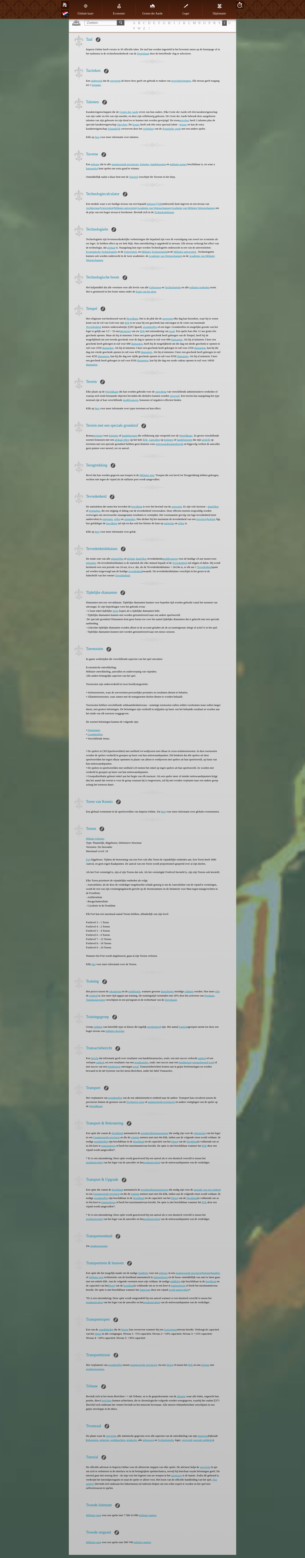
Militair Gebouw (95, 838)
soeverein (115, 80)
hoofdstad (210, 1281)
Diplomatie (219, 9)
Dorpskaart (143, 53)
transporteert (161, 1133)
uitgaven (104, 1440)
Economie (119, 9)
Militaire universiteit (125, 208)
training (183, 1026)
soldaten (189, 991)
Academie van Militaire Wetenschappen (193, 208)
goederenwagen (99, 1246)
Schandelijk (114, 128)
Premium (209, 995)
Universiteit (106, 208)
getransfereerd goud (203, 1062)
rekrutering (115, 991)
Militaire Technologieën (154, 251)
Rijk (127, 322)
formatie (96, 84)
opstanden (129, 519)
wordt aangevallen (179, 1289)
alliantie (181, 1396)
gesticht (206, 439)
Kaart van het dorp (146, 291)
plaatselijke (117, 558)
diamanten (176, 339)
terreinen (98, 435)
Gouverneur (170, 1329)
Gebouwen (155, 287)
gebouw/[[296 (154, 203)
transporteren (108, 1145)
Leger (185, 9)
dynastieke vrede (171, 128)
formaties (186, 80)
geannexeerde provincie (189, 1273)
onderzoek (96, 80)
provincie (201, 519)
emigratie (108, 519)
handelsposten (158, 164)
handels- (215, 1273)
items (115, 610)
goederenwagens (95, 1369)
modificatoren (130, 400)
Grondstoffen (95, 734)
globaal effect (122, 439)
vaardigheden (106, 1329)
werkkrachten (117, 1440)
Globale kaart (86, 9)
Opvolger (122, 124)
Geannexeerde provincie (106, 1137)
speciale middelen (203, 1440)
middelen (143, 1273)
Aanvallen (154, 439)
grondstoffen (150, 326)
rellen (117, 519)
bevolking (136, 506)
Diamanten (94, 730)
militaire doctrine (114, 1031)
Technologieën (173, 287)
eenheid (93, 995)
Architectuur (93, 208)
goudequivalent (94, 1162)
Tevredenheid (93, 326)
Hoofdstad (117, 1133)
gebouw (95, 164)
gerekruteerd (154, 1026)
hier (93, 964)
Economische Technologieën (101, 251)
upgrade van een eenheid (207, 1189)
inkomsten (125, 331)
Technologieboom (164, 212)
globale (131, 558)
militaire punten (147, 1515)
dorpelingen (167, 991)
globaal (111, 247)
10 (239, 4)
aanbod (202, 1058)
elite (217, 991)
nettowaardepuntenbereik (169, 444)
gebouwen (148, 1440)
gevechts (176, 80)
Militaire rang (93, 1515)
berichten (106, 1400)
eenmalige (94, 510)
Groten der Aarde (152, 9)
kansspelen (92, 168)
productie (132, 1440)
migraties (91, 562)
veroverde (187, 1440)
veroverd (174, 395)
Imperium (145, 1289)
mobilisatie (134, 991)
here (97, 137)
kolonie (211, 519)
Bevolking (132, 318)
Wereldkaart (111, 391)
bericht (94, 1058)
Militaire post (147, 475)
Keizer (136, 124)
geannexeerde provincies (124, 164)
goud (172, 331)
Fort (88, 859)
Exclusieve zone (135, 1101)
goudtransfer (141, 1062)
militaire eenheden (200, 287)
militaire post (96, 1277)
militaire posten (178, 164)
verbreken (148, 128)
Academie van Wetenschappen (153, 208)
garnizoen (176, 1475)
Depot (174, 1141)
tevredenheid (135, 571)
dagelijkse (213, 506)
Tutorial (133, 176)
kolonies (144, 164)
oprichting (160, 391)
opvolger (184, 120)
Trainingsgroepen (95, 999)
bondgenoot (185, 1062)
